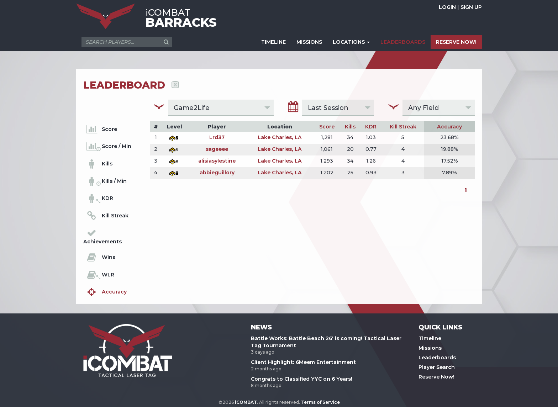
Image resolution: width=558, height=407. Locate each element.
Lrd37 (217, 137)
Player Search (436, 367)
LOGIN (447, 7)
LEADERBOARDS (402, 42)
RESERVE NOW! (456, 42)
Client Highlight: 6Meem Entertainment (303, 362)
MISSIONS (309, 42)
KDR (371, 126)
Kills (350, 126)
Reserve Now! (436, 377)
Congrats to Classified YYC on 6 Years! (301, 379)
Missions (430, 348)
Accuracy (449, 126)
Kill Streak (403, 126)
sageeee (217, 149)
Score (327, 126)
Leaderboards (437, 357)
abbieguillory (217, 172)
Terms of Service (320, 402)
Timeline (429, 338)
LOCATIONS (351, 42)
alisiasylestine (217, 161)
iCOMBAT (246, 402)
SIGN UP (471, 7)
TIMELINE (273, 42)
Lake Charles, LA (280, 137)
